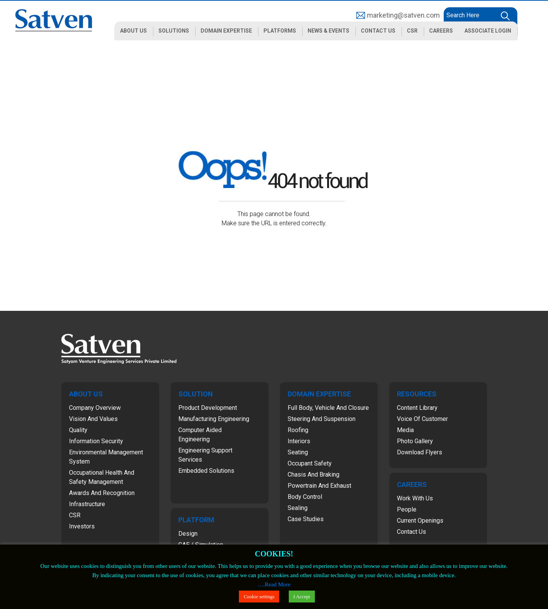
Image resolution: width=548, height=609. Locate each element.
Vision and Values (93, 419)
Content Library (417, 407)
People (406, 509)
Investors (82, 526)
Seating (298, 452)
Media (405, 430)
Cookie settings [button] (259, 596)
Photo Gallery (415, 441)
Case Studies (306, 519)
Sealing (298, 508)
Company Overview (95, 407)
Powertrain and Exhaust (319, 485)
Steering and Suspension (321, 419)
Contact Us (411, 531)
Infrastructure (87, 504)
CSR (75, 515)
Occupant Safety (310, 463)
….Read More (274, 584)
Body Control (305, 496)
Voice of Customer (422, 419)
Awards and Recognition (102, 493)
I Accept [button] (301, 596)
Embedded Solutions (206, 470)
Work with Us (415, 498)
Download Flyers (419, 452)
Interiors (299, 441)
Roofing (298, 430)
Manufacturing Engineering (213, 419)
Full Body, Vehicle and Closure (328, 407)
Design (187, 533)
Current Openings (420, 520)
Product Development (207, 407)
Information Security (96, 441)
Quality (78, 430)
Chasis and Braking (313, 474)
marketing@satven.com (403, 15)
